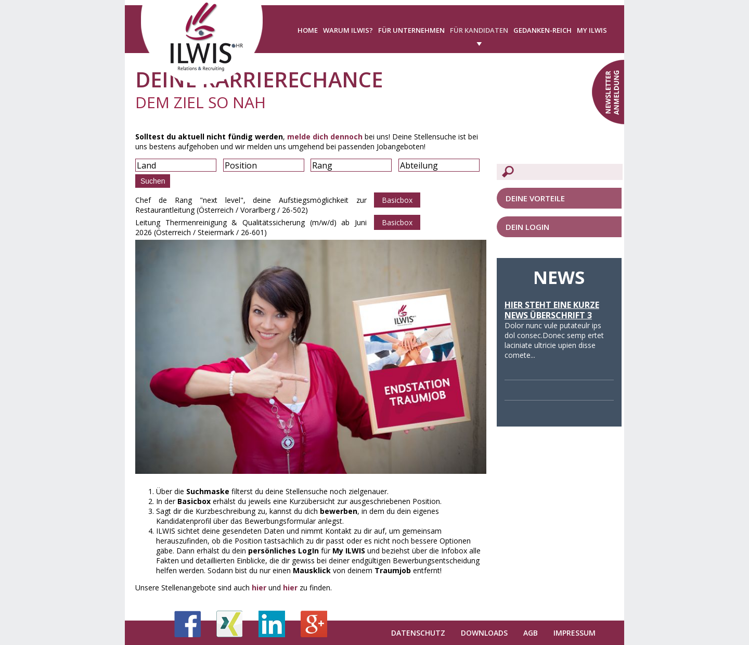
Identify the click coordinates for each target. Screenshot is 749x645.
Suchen (152, 181)
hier (259, 587)
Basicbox (397, 200)
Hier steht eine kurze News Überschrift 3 (552, 310)
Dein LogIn (527, 227)
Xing (229, 624)
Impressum (574, 633)
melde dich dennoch (325, 136)
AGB (530, 633)
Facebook (187, 624)
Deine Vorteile (535, 198)
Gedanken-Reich (542, 30)
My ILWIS (592, 30)
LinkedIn (272, 624)
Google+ (314, 624)
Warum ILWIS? (348, 30)
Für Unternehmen (411, 30)
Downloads (484, 633)
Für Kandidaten (479, 30)
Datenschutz (418, 633)
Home (308, 30)
